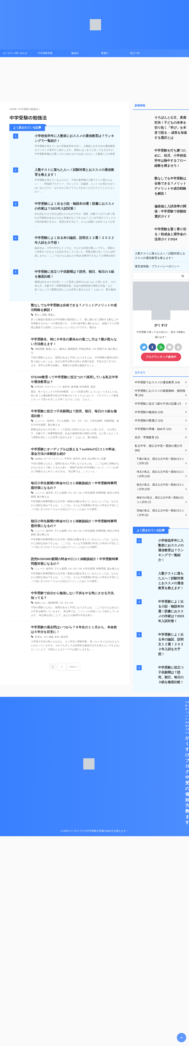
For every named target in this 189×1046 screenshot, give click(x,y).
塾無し (50, 315)
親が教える (109, 349)
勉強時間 (51, 602)
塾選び (105, 53)
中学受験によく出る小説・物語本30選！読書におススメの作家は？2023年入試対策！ (171, 601)
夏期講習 (69, 349)
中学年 (66, 457)
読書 (99, 457)
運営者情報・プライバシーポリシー (156, 266)
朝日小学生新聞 (110, 529)
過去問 (62, 636)
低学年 (64, 384)
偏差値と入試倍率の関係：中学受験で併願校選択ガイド (170, 211)
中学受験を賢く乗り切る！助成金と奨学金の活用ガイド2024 (170, 234)
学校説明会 (81, 349)
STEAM (38, 384)
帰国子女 (97, 349)
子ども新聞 (58, 491)
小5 (72, 491)
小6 (90, 349)
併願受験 (39, 349)
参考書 (72, 384)
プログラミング (52, 384)
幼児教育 (81, 384)
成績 (50, 636)
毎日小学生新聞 (110, 491)
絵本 (81, 457)
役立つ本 (135, 53)
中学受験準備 (45, 53)
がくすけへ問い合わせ (15, 53)
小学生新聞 (85, 491)
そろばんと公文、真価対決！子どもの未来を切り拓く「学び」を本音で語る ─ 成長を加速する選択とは (171, 127)
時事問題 (96, 491)
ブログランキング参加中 (161, 356)
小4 (67, 491)
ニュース (39, 491)
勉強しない (50, 349)
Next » (73, 665)
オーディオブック (52, 457)
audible (38, 457)
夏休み (61, 349)
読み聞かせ (89, 457)
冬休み (38, 636)
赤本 (55, 636)
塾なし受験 (40, 315)
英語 (89, 384)
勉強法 (75, 53)
